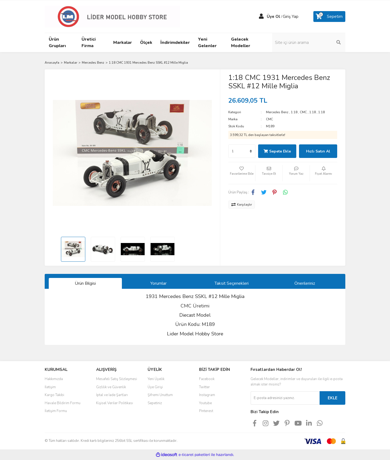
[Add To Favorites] (241, 173)
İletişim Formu (56, 411)
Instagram (207, 395)
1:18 (294, 112)
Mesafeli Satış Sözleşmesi (116, 379)
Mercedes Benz (277, 112)
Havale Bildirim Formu (62, 403)
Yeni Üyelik (156, 379)
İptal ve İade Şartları (112, 395)
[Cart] (329, 16)
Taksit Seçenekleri (231, 283)
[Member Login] (261, 16)
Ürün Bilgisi (85, 283)
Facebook (206, 379)
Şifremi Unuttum (160, 395)
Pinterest (206, 411)
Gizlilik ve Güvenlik (111, 387)
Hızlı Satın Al (318, 151)
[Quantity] (241, 151)
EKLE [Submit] (332, 398)
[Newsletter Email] (285, 398)
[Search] (308, 42)
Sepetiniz (155, 403)
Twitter (204, 387)
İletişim (50, 387)
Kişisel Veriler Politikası (114, 403)
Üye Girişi (155, 387)
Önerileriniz (304, 283)
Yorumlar (158, 283)
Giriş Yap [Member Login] (290, 16)
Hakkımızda (54, 379)
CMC (303, 112)
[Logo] (112, 16)
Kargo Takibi (54, 395)
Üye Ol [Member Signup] (273, 16)
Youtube (205, 403)
